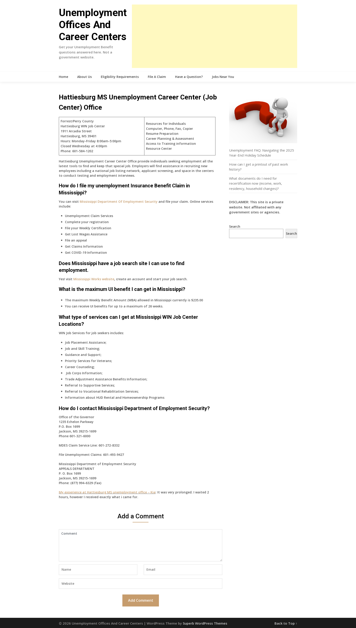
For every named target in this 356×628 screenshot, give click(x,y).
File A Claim (157, 77)
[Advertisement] (214, 36)
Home (63, 77)
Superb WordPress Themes (205, 623)
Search (234, 226)
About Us (84, 77)
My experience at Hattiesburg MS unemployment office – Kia (107, 492)
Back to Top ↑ (285, 623)
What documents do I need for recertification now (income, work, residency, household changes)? (255, 183)
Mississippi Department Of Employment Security (119, 201)
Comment (140, 545)
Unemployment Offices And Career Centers (93, 25)
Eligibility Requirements (120, 77)
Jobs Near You (223, 77)
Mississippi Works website (93, 279)
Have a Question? (189, 77)
